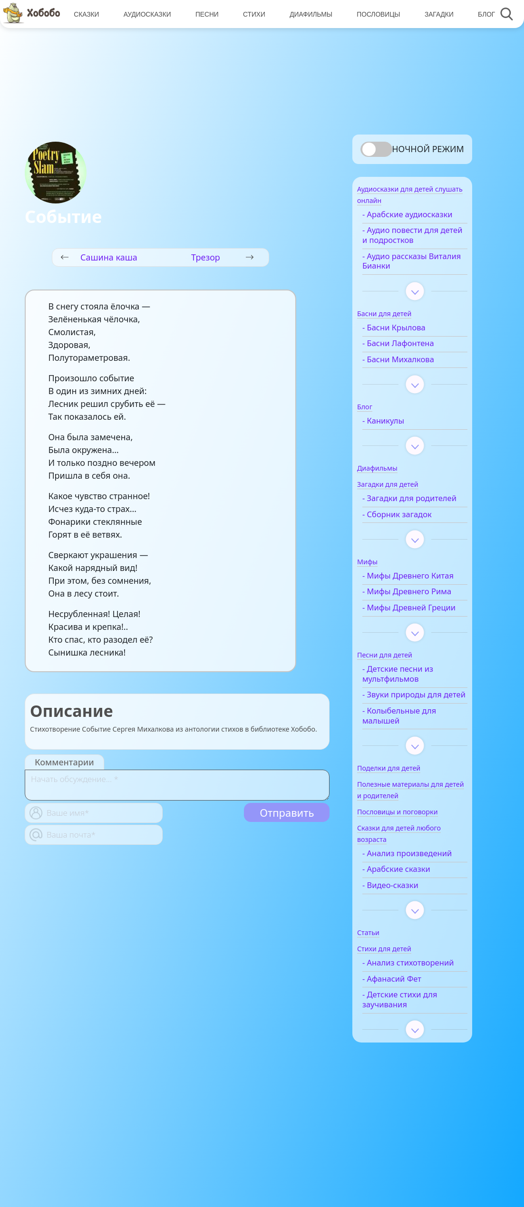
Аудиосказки (146, 14)
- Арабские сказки (410, 943)
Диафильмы (308, 14)
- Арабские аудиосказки (399, 223)
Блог (481, 14)
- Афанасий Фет (405, 1062)
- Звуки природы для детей (415, 754)
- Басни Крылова (407, 342)
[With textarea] (177, 785)
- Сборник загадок (410, 538)
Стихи (252, 14)
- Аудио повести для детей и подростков (414, 250)
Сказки (85, 14)
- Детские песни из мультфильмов (411, 728)
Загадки (434, 14)
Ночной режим (428, 148)
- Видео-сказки (404, 959)
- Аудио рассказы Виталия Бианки (408, 275)
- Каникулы (396, 435)
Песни (205, 14)
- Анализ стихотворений (404, 1042)
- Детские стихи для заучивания (413, 1083)
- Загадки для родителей (401, 518)
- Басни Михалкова (411, 373)
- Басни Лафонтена (411, 358)
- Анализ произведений (403, 922)
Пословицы (374, 14)
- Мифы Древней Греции (407, 656)
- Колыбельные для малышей (412, 780)
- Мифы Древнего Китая (409, 605)
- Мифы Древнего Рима (409, 631)
